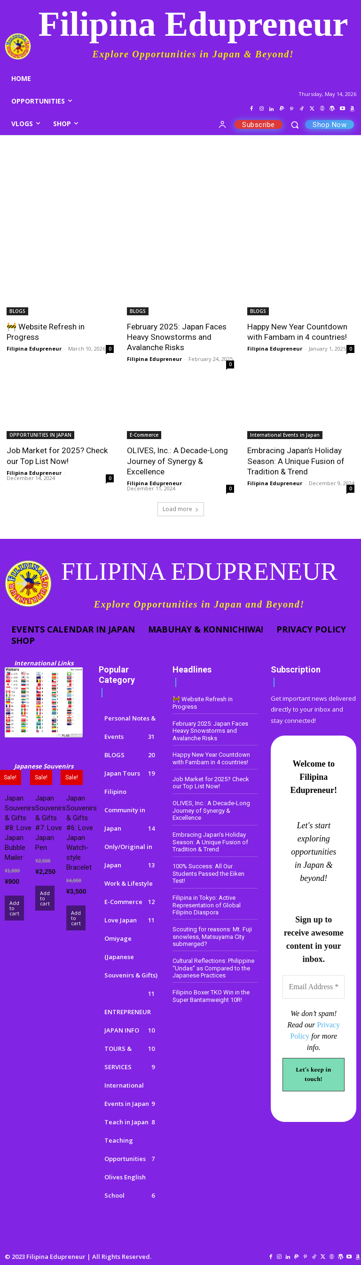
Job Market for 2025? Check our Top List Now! (57, 455)
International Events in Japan (285, 435)
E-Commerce (144, 435)
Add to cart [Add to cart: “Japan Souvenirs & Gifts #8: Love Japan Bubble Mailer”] (14, 908)
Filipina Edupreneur (34, 348)
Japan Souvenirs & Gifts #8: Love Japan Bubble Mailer (20, 828)
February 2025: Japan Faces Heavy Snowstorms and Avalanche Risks (177, 337)
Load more (181, 508)
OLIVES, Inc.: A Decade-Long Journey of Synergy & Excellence (177, 461)
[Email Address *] (314, 987)
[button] (295, 124)
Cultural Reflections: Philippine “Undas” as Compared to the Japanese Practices (213, 967)
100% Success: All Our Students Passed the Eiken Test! (208, 873)
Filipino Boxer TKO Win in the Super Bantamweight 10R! (211, 995)
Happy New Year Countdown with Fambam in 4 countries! (297, 332)
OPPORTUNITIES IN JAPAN (40, 435)
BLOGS (17, 311)
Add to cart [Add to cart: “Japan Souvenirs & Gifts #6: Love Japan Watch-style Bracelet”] (76, 918)
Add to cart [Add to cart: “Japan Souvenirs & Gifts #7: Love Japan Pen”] (45, 898)
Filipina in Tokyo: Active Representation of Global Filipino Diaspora (207, 904)
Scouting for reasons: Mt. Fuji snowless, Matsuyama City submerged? (212, 936)
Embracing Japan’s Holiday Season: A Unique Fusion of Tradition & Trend (295, 461)
